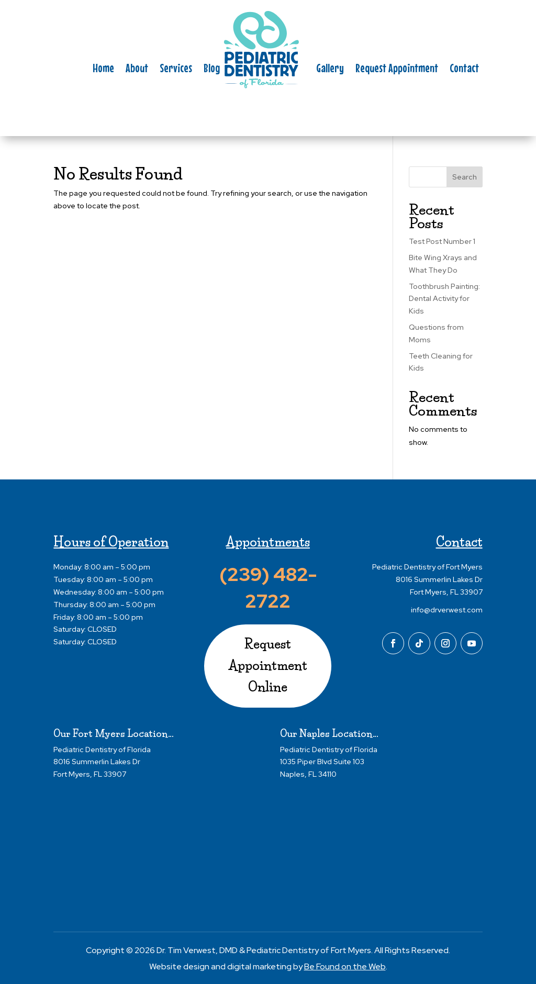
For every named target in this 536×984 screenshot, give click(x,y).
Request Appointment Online (268, 665)
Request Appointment (396, 69)
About (137, 69)
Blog (212, 69)
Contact (464, 69)
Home (103, 69)
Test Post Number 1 (442, 241)
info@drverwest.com (447, 609)
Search (464, 177)
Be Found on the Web (345, 966)
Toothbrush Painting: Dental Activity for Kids (444, 299)
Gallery (330, 69)
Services (176, 69)
